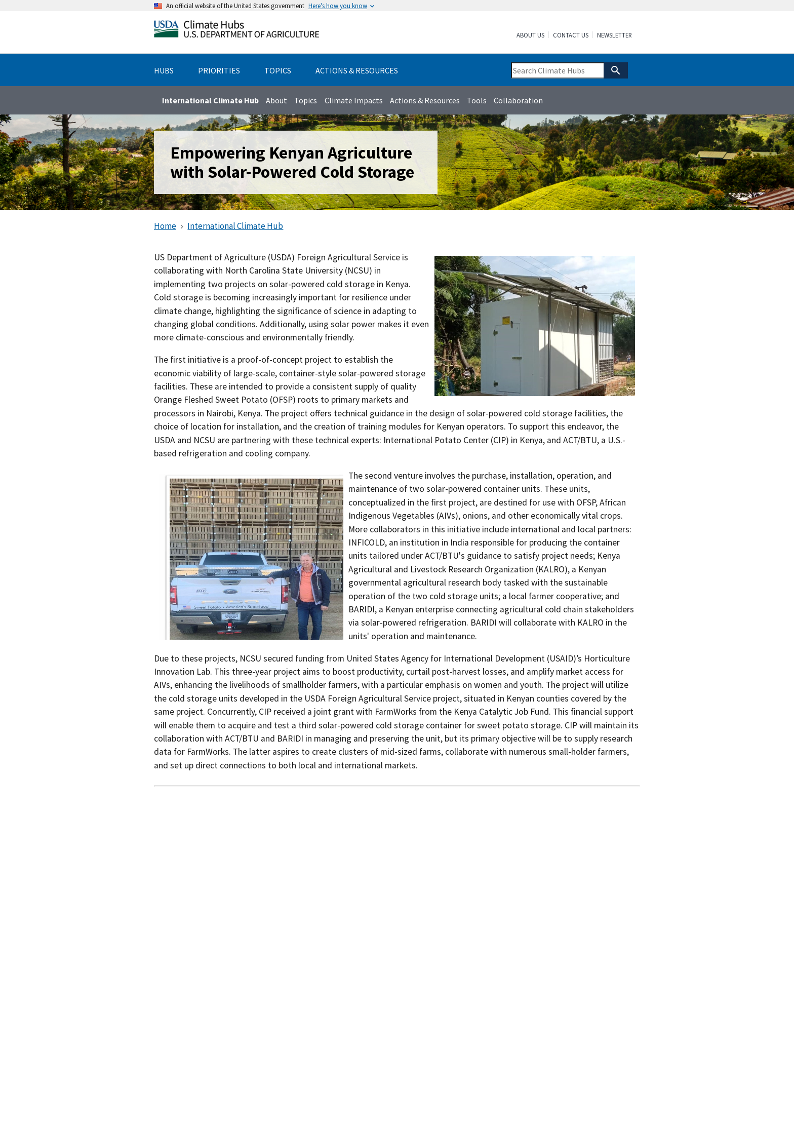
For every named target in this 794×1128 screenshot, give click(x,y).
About (276, 100)
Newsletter (614, 35)
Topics (305, 100)
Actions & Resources (425, 100)
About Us (530, 35)
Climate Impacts (354, 100)
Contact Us (570, 35)
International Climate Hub (210, 100)
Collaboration (518, 100)
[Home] (236, 31)
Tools (477, 100)
